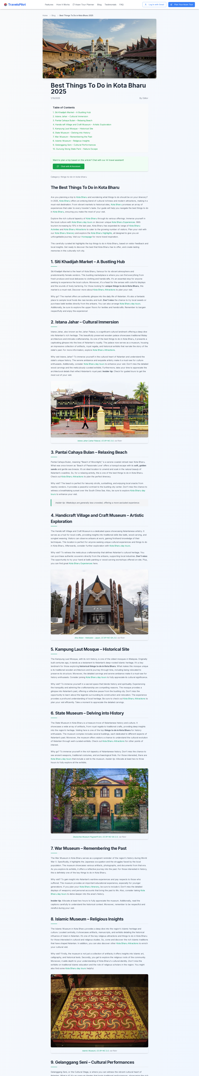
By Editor (143, 98)
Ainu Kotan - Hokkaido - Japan (87, 638)
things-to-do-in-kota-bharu (74, 177)
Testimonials (110, 4)
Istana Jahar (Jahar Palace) (88, 441)
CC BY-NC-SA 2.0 (108, 638)
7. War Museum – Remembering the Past (72, 136)
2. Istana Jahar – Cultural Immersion (70, 116)
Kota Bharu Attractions (75, 229)
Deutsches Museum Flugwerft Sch (87, 837)
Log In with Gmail (154, 4)
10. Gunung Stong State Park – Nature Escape (75, 149)
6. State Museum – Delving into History (71, 132)
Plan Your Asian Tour (181, 4)
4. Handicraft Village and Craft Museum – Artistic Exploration (82, 124)
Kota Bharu (81, 197)
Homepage (86, 236)
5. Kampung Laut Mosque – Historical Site (73, 128)
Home (45, 15)
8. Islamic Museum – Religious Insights (71, 141)
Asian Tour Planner (83, 4)
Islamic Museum (88, 1051)
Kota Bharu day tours (82, 222)
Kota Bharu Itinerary (64, 233)
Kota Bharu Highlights (101, 233)
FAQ (121, 4)
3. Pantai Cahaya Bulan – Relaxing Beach (72, 120)
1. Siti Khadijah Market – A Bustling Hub (72, 112)
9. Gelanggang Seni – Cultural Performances (74, 145)
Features (49, 4)
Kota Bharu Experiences (123, 222)
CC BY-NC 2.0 (107, 441)
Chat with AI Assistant (68, 166)
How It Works (63, 4)
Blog (99, 4)
